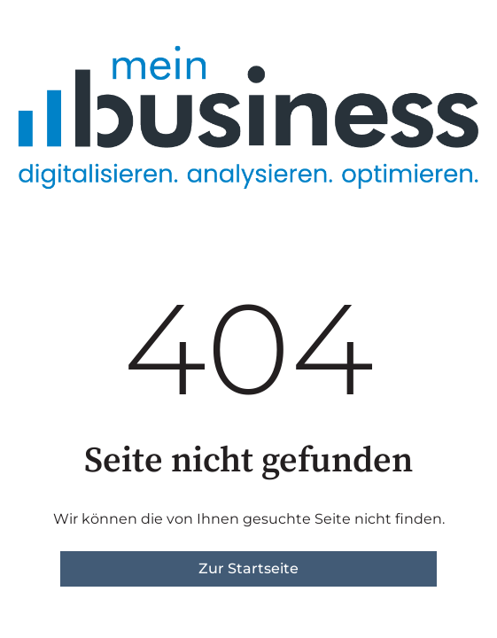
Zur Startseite (248, 568)
